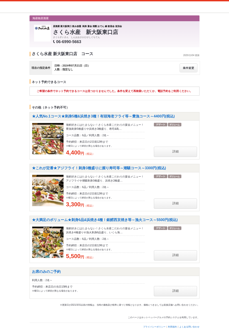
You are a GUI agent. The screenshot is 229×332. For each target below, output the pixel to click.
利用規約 (172, 327)
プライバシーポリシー (154, 327)
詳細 (175, 151)
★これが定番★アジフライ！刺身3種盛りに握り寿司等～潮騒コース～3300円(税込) (99, 168)
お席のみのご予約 (46, 272)
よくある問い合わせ (189, 327)
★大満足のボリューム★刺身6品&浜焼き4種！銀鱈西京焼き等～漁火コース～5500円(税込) (105, 220)
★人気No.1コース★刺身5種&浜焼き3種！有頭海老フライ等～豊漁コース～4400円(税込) (103, 116)
